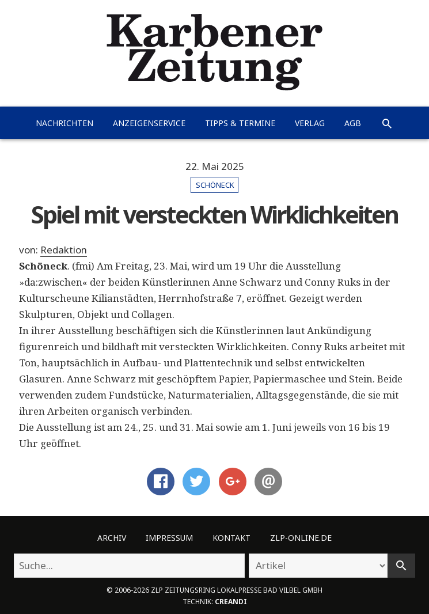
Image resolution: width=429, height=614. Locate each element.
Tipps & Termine (240, 123)
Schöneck (215, 185)
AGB (352, 123)
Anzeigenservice (149, 123)
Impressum (169, 537)
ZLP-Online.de (301, 537)
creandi (231, 601)
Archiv (111, 537)
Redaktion (63, 249)
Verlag (310, 123)
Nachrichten (64, 123)
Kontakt (231, 537)
